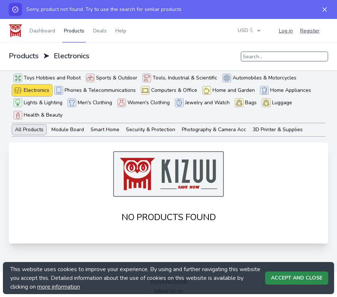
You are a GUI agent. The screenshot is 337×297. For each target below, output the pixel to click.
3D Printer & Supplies (278, 129)
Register (309, 30)
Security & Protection (150, 129)
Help (120, 30)
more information (58, 287)
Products (74, 30)
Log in (286, 30)
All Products (29, 129)
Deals (100, 30)
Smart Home (105, 129)
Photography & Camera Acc (214, 129)
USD (250, 30)
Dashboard (42, 30)
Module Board (67, 129)
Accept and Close (296, 277)
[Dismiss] (324, 9)
